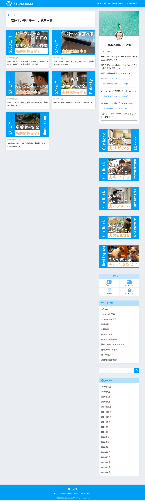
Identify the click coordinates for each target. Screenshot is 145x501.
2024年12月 (106, 407)
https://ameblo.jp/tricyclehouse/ (115, 108)
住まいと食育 (107, 334)
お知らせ (105, 309)
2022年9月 (105, 468)
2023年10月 (106, 443)
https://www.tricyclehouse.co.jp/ (115, 96)
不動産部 (105, 324)
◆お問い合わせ (103, 3)
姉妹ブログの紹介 (109, 350)
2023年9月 (105, 448)
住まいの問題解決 (109, 339)
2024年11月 (106, 412)
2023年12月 (106, 437)
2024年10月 (106, 417)
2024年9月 (105, 422)
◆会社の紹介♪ (118, 3)
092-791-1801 (112, 79)
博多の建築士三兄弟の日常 (112, 344)
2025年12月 (106, 387)
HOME (73, 489)
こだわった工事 (108, 314)
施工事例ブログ (108, 355)
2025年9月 (105, 392)
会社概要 (105, 329)
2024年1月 (105, 432)
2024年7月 (105, 427)
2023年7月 (105, 458)
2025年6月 (105, 402)
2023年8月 (105, 453)
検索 (136, 370)
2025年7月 (105, 397)
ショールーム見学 (109, 319)
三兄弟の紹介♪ (132, 3)
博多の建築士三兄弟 (22, 3)
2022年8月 (105, 473)
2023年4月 (105, 463)
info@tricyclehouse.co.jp (118, 84)
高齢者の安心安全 (109, 360)
